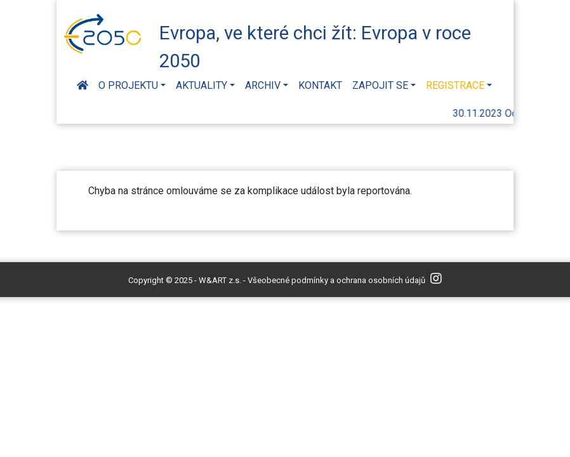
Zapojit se (380, 85)
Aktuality (201, 85)
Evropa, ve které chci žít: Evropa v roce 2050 (315, 45)
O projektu (128, 85)
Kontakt (320, 85)
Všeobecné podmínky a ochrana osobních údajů (336, 280)
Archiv (263, 85)
